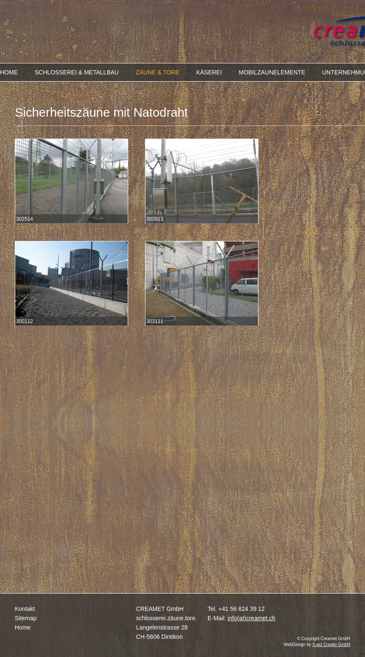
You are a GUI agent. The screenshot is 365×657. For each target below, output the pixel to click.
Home (22, 627)
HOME (9, 72)
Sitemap (25, 618)
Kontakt (25, 608)
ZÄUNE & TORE (157, 72)
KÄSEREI (209, 72)
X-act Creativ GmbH (331, 644)
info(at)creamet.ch (251, 618)
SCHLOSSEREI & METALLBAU (77, 72)
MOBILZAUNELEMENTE (272, 72)
